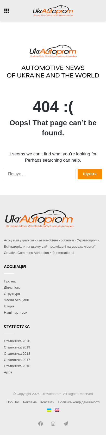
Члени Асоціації (16, 300)
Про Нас (13, 402)
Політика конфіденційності (78, 402)
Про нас (10, 281)
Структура (12, 294)
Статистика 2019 (17, 347)
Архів (8, 372)
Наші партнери (15, 312)
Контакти (47, 402)
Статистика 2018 (17, 353)
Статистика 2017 (17, 360)
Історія (9, 306)
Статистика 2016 (17, 366)
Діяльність (12, 287)
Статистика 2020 (17, 341)
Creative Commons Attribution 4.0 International (39, 253)
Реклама (30, 402)
